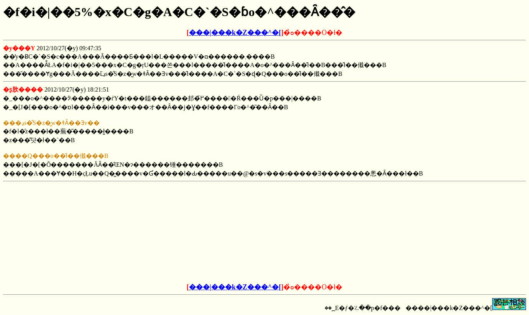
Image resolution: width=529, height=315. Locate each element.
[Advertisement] (206, 233)
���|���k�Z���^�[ (235, 32)
